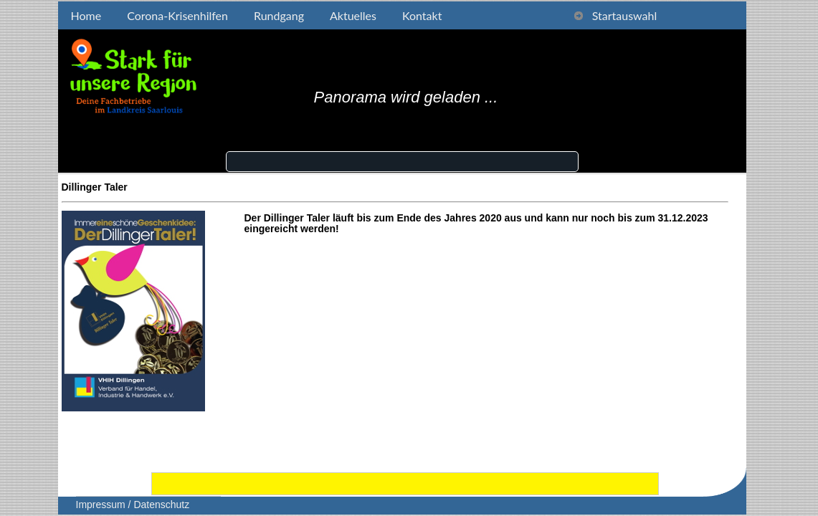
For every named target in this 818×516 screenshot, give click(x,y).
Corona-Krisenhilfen (177, 15)
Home (86, 15)
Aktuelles (353, 15)
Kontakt (422, 15)
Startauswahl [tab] (615, 15)
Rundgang (279, 15)
